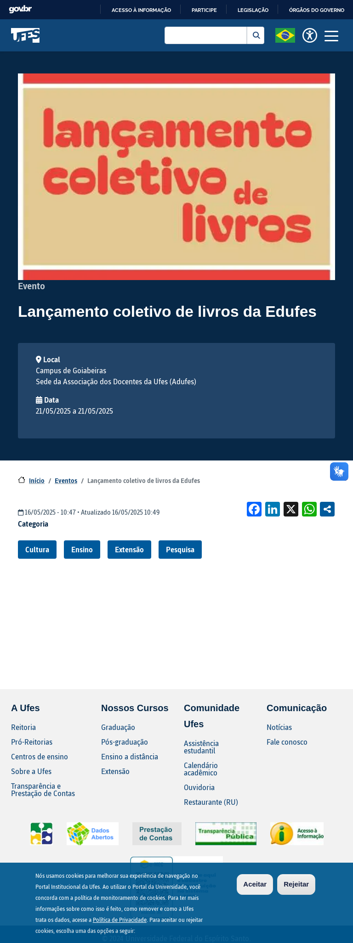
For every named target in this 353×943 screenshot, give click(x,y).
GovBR (20, 9)
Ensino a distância (129, 756)
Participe (204, 10)
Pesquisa (180, 549)
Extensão (129, 549)
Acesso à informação (141, 10)
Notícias (279, 727)
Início (37, 480)
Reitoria (23, 727)
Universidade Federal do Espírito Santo (25, 35)
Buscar (255, 35)
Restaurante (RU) (211, 802)
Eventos (66, 480)
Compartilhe (327, 509)
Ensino (82, 549)
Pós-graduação (124, 742)
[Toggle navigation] (331, 35)
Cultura (37, 549)
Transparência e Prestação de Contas (43, 789)
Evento (31, 286)
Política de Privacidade (120, 919)
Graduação (118, 727)
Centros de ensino (39, 756)
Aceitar (255, 884)
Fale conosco (287, 742)
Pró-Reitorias (31, 742)
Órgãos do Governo (316, 10)
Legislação (253, 10)
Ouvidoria (199, 787)
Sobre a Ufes (31, 771)
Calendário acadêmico (201, 768)
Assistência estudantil (201, 746)
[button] (285, 34)
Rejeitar (296, 884)
